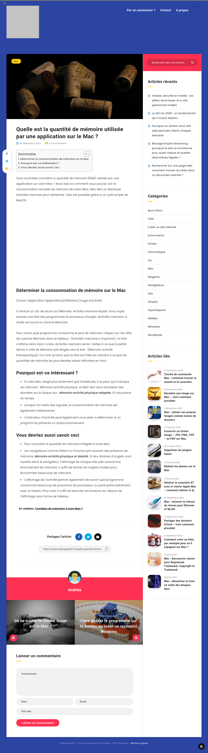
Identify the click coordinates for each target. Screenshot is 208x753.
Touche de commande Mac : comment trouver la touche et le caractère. (180, 378)
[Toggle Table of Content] (85, 154)
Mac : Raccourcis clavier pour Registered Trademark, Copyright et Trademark (179, 564)
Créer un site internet (162, 227)
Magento (154, 277)
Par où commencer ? (141, 10)
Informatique (156, 252)
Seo (150, 293)
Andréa (74, 590)
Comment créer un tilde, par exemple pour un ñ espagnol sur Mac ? (179, 543)
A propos (182, 10)
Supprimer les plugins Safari (178, 452)
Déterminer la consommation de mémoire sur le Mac (54, 159)
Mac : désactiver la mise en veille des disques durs (179, 585)
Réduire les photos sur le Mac (179, 468)
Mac (16, 61)
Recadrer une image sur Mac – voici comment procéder (179, 397)
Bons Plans (155, 210)
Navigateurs (156, 285)
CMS (151, 219)
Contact (165, 10)
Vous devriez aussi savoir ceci (40, 167)
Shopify (153, 302)
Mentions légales (139, 743)
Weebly (153, 318)
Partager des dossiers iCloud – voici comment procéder (179, 524)
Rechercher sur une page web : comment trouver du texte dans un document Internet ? (173, 170)
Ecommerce (156, 235)
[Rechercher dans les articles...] (172, 62)
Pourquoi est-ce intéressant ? (40, 163)
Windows (154, 327)
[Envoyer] (192, 62)
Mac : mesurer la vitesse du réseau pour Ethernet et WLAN (179, 505)
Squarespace (157, 310)
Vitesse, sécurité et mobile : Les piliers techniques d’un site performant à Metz (172, 100)
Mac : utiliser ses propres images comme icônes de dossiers (180, 416)
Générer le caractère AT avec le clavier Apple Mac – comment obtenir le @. (180, 486)
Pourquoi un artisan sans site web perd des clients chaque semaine (171, 130)
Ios (150, 260)
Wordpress (155, 335)
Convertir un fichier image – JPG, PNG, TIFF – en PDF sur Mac (179, 435)
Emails (152, 244)
